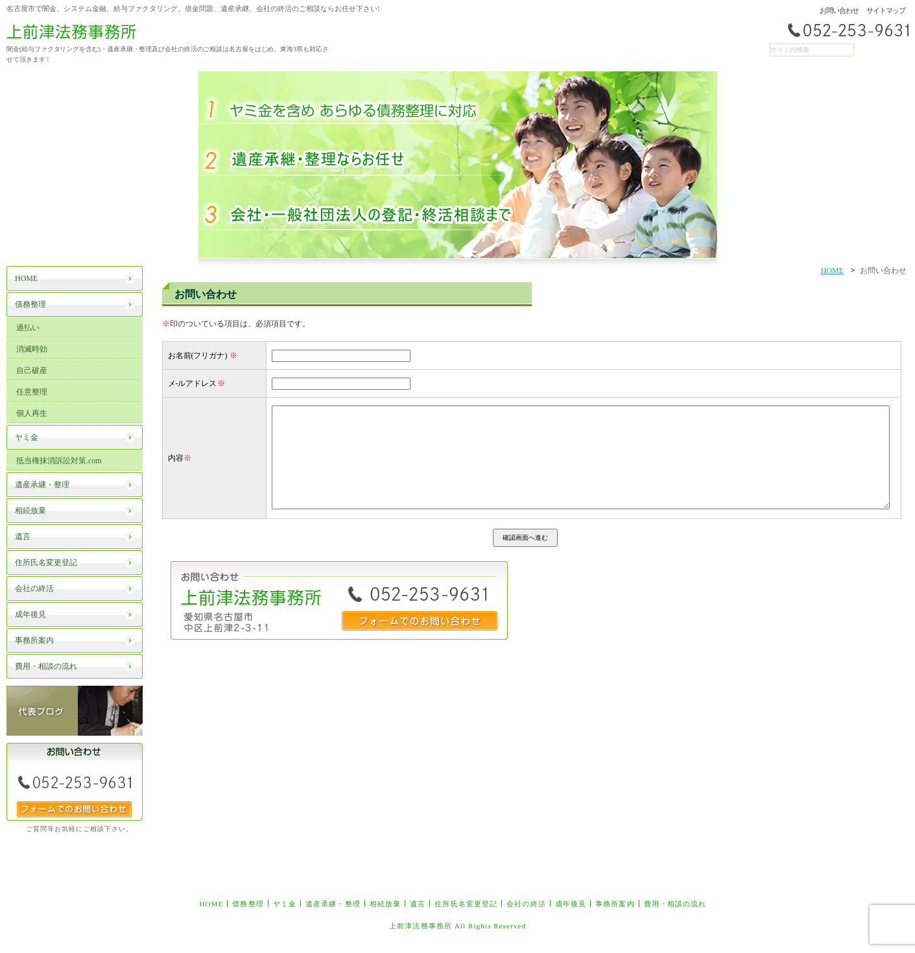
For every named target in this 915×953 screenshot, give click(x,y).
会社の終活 (526, 904)
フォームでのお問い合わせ (74, 809)
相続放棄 (385, 904)
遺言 (417, 904)
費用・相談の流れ (675, 904)
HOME (832, 270)
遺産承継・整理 (333, 904)
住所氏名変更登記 (465, 904)
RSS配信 (892, 49)
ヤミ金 (284, 904)
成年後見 (570, 904)
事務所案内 (615, 904)
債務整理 (247, 904)
